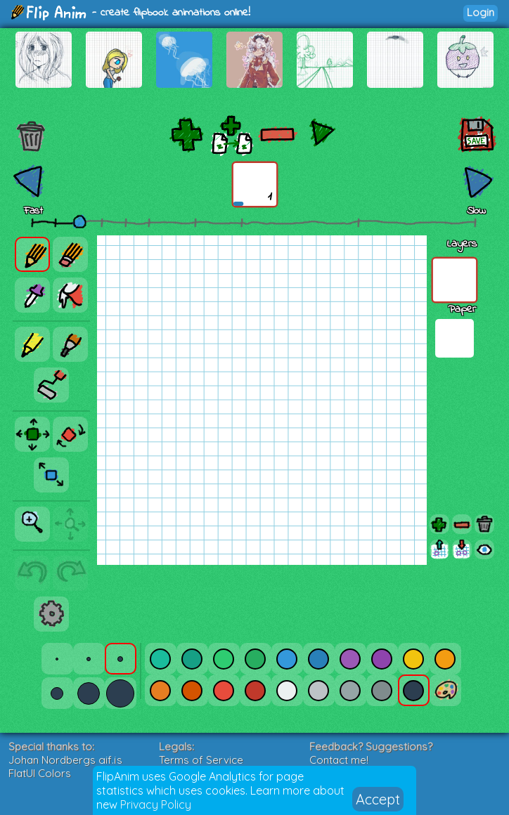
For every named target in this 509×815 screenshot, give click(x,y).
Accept (378, 799)
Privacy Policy (155, 804)
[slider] (79, 221)
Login (480, 12)
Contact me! (338, 760)
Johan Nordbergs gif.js (65, 760)
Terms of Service (201, 760)
